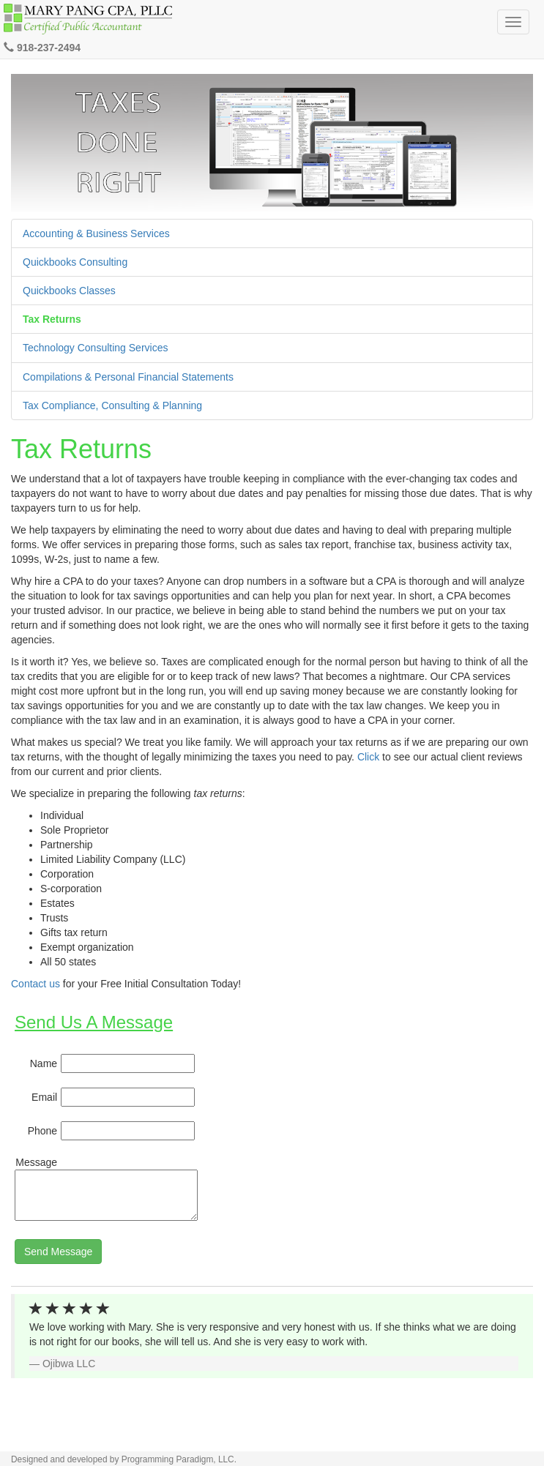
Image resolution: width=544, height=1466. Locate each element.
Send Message (58, 1251)
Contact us (35, 984)
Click (368, 757)
